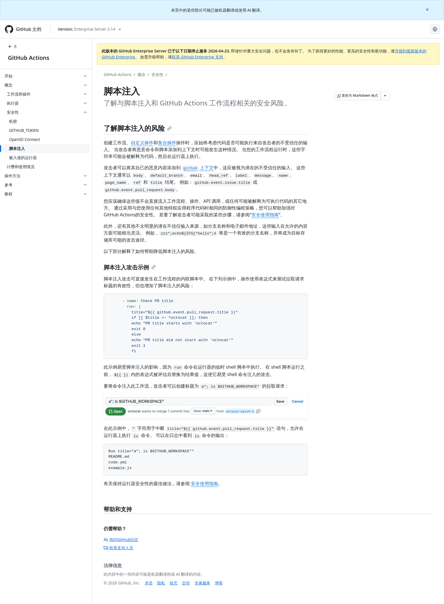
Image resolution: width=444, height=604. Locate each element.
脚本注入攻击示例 (130, 267)
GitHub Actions (28, 58)
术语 (149, 583)
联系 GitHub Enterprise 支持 (197, 57)
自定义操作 (142, 143)
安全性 (157, 74)
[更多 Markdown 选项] (385, 95)
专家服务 (202, 583)
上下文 (198, 167)
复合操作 (167, 143)
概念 (142, 74)
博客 (219, 583)
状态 (174, 583)
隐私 (161, 583)
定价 (186, 583)
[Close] (427, 9)
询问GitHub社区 (121, 539)
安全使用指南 (265, 215)
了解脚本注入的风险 (138, 128)
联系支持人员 (118, 547)
